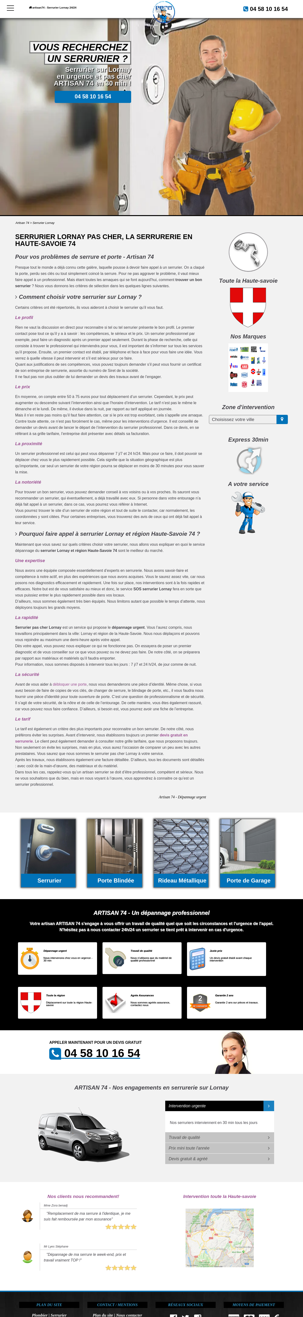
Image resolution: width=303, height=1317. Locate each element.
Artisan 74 (22, 223)
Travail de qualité (184, 1137)
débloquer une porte (70, 684)
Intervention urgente (187, 1106)
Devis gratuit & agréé (188, 1158)
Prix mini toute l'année (189, 1148)
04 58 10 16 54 (263, 8)
